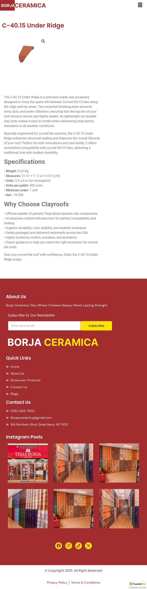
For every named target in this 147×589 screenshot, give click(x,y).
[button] (140, 5)
